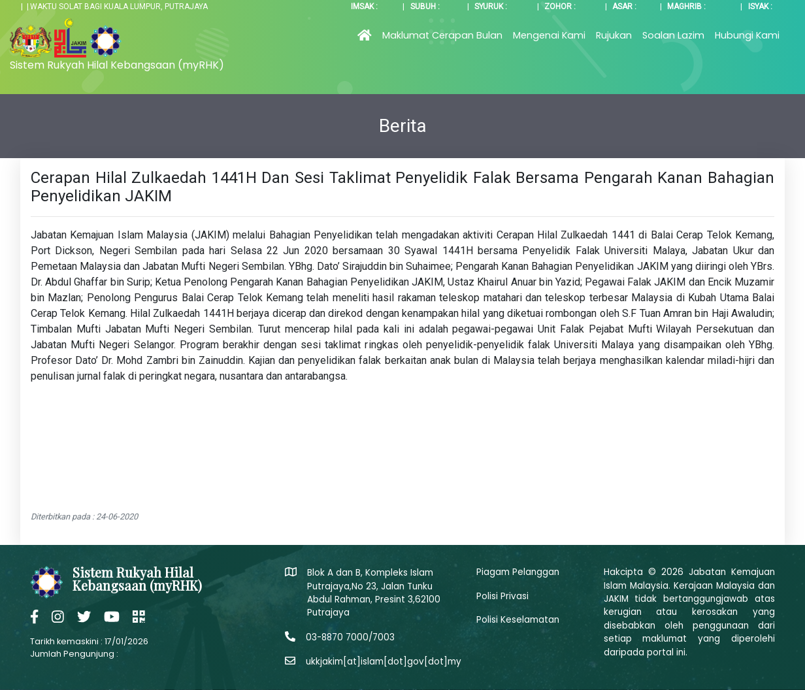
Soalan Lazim (673, 35)
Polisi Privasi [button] (502, 596)
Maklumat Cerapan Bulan (442, 35)
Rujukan (614, 35)
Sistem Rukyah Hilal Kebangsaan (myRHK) (117, 65)
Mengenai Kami (549, 35)
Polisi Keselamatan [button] (517, 620)
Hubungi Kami (747, 35)
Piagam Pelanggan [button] (517, 572)
